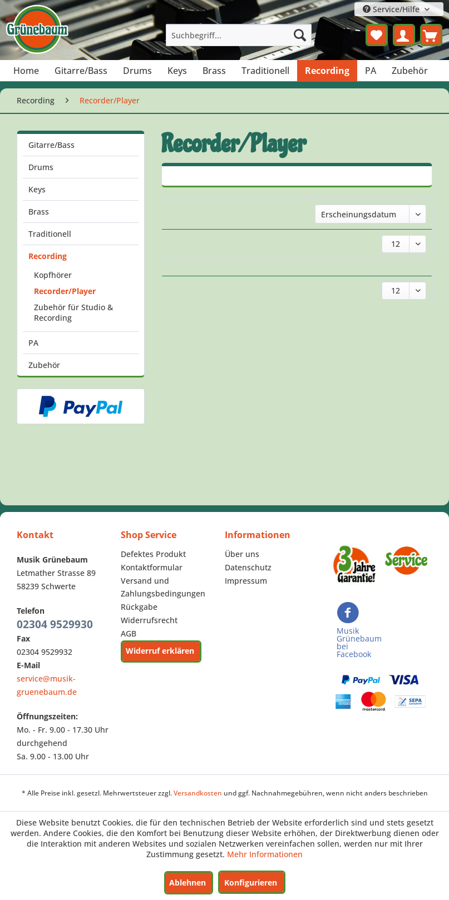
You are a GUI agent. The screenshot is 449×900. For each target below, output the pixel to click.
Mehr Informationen (265, 854)
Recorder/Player (65, 291)
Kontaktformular (151, 567)
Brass (38, 211)
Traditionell (49, 233)
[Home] (26, 70)
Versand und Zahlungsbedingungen (163, 587)
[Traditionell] (265, 70)
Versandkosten (198, 793)
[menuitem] (239, 35)
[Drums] (137, 70)
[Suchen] (300, 35)
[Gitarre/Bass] (81, 70)
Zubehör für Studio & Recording (73, 312)
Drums (40, 167)
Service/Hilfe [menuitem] (392, 9)
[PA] (370, 70)
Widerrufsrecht (149, 620)
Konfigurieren (250, 882)
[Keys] (177, 70)
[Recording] (327, 70)
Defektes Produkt (153, 554)
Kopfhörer (53, 275)
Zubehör (44, 365)
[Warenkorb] (431, 35)
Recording (47, 256)
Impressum (246, 580)
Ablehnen (187, 882)
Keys (37, 189)
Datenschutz (248, 567)
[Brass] (214, 70)
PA (33, 342)
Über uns (242, 554)
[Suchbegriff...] (239, 35)
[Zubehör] (410, 70)
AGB (128, 633)
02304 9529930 (55, 624)
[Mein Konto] (404, 35)
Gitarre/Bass (51, 145)
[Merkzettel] (377, 35)
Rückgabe (139, 606)
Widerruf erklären (160, 650)
